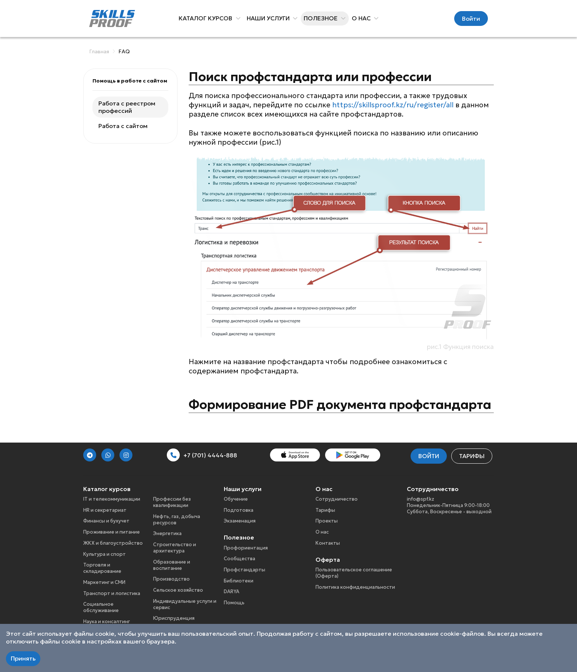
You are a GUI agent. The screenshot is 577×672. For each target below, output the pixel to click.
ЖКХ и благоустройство (113, 543)
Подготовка (238, 510)
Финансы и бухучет (106, 521)
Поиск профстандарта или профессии (310, 76)
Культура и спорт (104, 554)
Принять (23, 658)
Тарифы (472, 456)
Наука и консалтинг (106, 621)
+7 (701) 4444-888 (202, 454)
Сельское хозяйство (178, 590)
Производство (171, 579)
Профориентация (246, 548)
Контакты (328, 543)
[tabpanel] (341, 240)
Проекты (327, 521)
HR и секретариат (104, 510)
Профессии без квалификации (172, 502)
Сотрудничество (337, 499)
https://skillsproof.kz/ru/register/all (392, 104)
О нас (322, 532)
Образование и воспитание (171, 565)
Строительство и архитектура (174, 547)
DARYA (231, 591)
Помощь (234, 602)
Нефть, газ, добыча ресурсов (176, 519)
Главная (99, 51)
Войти (471, 18)
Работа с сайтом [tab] (123, 126)
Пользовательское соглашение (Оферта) (354, 573)
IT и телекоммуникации (111, 499)
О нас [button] (362, 18)
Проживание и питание (111, 532)
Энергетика (167, 533)
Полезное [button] (322, 18)
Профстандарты (244, 570)
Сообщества (239, 558)
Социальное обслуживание (101, 607)
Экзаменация (240, 521)
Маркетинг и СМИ (104, 582)
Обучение (236, 499)
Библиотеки (238, 581)
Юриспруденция (174, 618)
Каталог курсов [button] (206, 18)
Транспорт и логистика (111, 593)
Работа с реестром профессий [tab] (126, 107)
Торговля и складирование (102, 568)
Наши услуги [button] (269, 18)
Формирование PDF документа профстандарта (340, 404)
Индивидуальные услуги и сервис (184, 604)
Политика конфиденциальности (355, 587)
